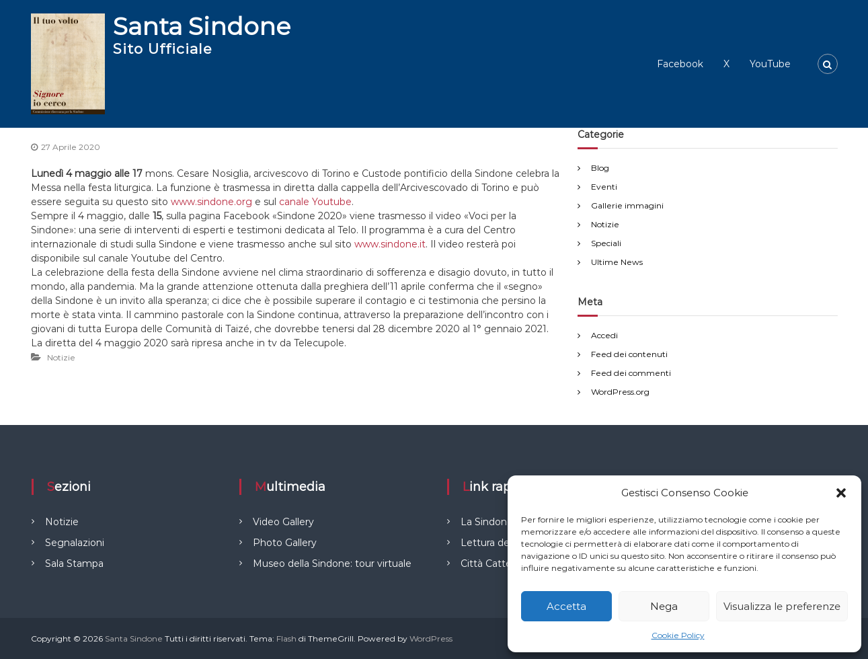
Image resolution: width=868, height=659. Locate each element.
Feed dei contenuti (629, 354)
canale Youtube (315, 202)
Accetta (566, 606)
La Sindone (487, 522)
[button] (841, 493)
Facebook (680, 64)
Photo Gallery (285, 543)
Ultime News (617, 262)
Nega (664, 606)
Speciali (606, 243)
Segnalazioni (74, 543)
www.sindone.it (390, 244)
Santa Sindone (201, 26)
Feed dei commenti (631, 373)
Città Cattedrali (495, 563)
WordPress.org (620, 392)
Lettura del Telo (497, 543)
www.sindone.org (211, 202)
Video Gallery (283, 522)
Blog (600, 168)
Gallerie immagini (627, 205)
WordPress (430, 638)
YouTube (770, 64)
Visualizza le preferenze (781, 606)
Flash (286, 638)
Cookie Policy (678, 635)
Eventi (604, 187)
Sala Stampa (74, 563)
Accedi (604, 335)
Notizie (61, 357)
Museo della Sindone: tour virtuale (332, 563)
